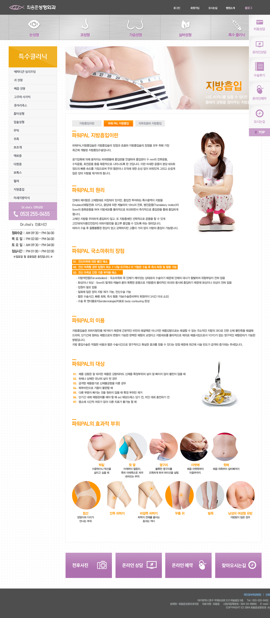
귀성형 (33, 80)
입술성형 (33, 122)
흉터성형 (33, 114)
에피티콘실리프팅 (33, 71)
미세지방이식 (33, 198)
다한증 (33, 164)
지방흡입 (33, 189)
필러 (33, 181)
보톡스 (33, 173)
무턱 (33, 130)
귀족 (33, 139)
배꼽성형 (33, 88)
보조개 (33, 147)
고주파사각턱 (33, 97)
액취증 (33, 156)
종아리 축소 (33, 105)
